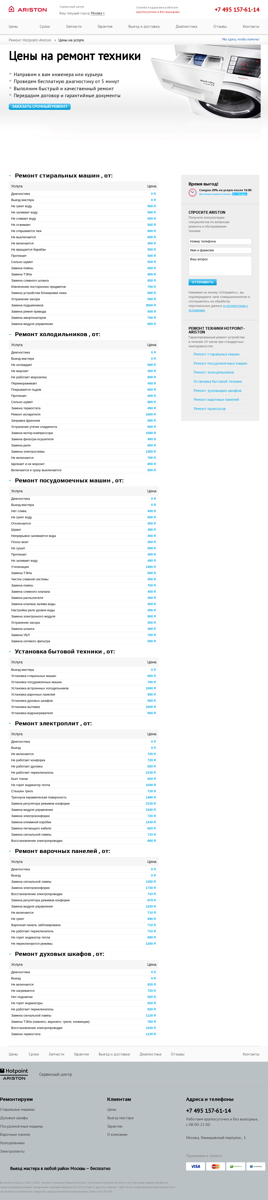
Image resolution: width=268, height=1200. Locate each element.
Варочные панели (15, 1134)
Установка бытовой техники (218, 381)
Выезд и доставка (144, 26)
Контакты (251, 26)
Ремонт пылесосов (210, 408)
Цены (13, 26)
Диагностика (186, 26)
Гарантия (105, 26)
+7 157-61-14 (208, 1110)
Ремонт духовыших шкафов (217, 390)
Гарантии (114, 1126)
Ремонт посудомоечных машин (220, 363)
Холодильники (12, 1142)
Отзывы (220, 26)
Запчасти (74, 26)
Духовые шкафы (14, 1117)
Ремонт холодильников (214, 372)
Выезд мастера (120, 1117)
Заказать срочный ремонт (39, 106)
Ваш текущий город (82, 13)
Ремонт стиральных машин (216, 353)
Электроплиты (12, 1151)
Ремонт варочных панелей (216, 399)
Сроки (45, 26)
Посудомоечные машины (21, 1126)
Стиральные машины (17, 1109)
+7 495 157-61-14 (237, 9)
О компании (117, 1134)
